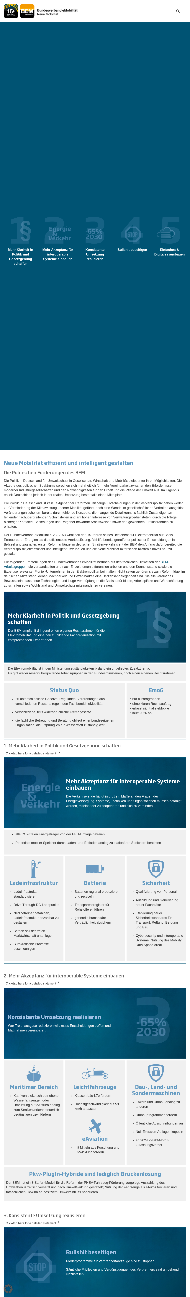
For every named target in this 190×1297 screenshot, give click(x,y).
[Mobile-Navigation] (184, 11)
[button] (178, 11)
